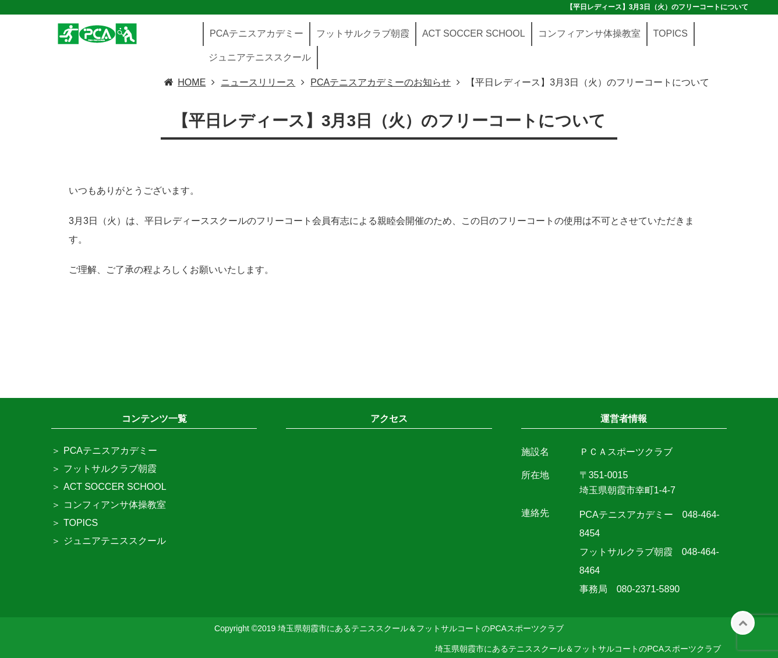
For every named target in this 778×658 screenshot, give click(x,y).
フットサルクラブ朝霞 (362, 33)
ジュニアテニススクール (259, 57)
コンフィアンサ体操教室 (589, 33)
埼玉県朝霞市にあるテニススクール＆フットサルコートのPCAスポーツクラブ (578, 648)
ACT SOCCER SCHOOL (473, 33)
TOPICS (670, 33)
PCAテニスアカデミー (256, 33)
